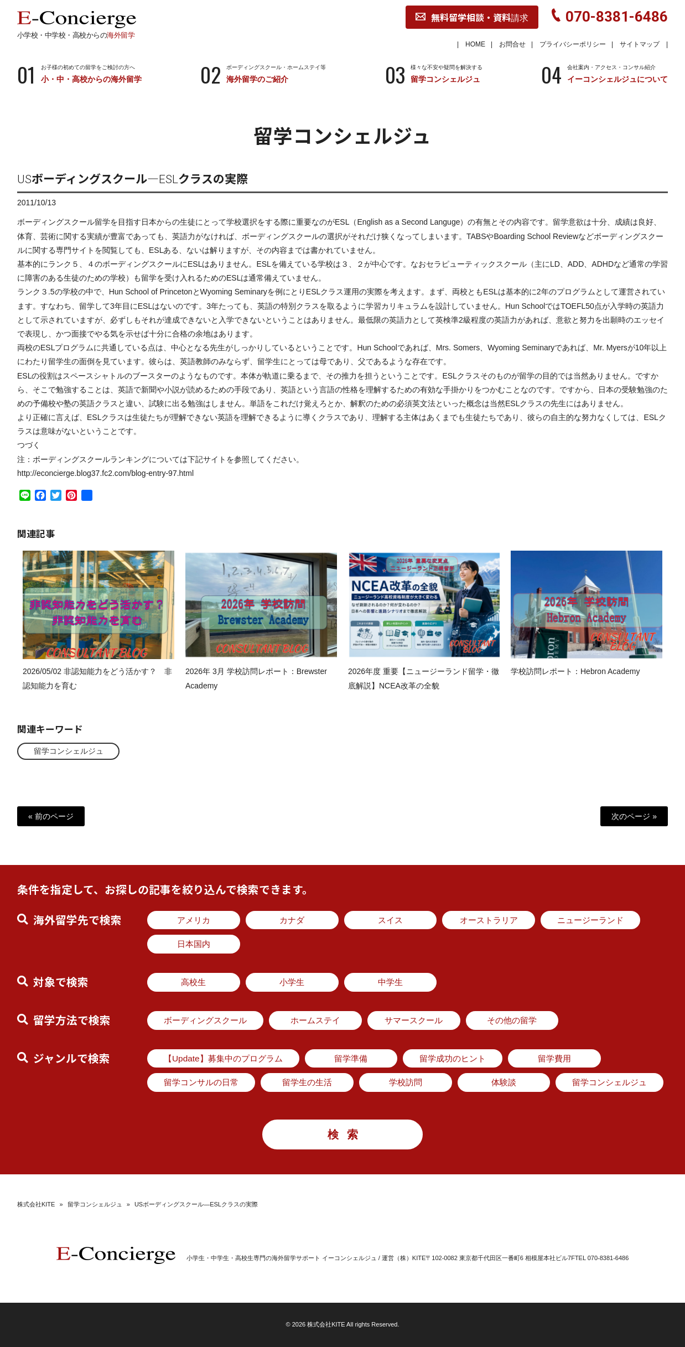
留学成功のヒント (452, 1058)
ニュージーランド (590, 920)
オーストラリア (489, 920)
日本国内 (193, 944)
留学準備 (350, 1058)
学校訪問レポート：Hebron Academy (575, 681)
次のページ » (634, 816)
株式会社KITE (36, 1204)
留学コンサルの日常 (201, 1082)
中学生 (390, 982)
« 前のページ (51, 816)
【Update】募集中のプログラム (223, 1058)
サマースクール (414, 1020)
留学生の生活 (307, 1082)
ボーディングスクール (205, 1020)
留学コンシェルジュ (68, 751)
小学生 (291, 982)
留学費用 (554, 1058)
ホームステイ (315, 1020)
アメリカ (193, 920)
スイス (390, 920)
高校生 (193, 982)
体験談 (503, 1082)
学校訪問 (405, 1082)
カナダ (291, 920)
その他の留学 (512, 1020)
